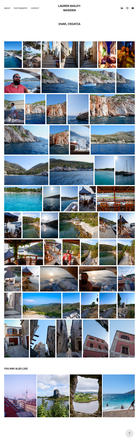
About (7, 8)
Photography (20, 8)
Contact (35, 8)
